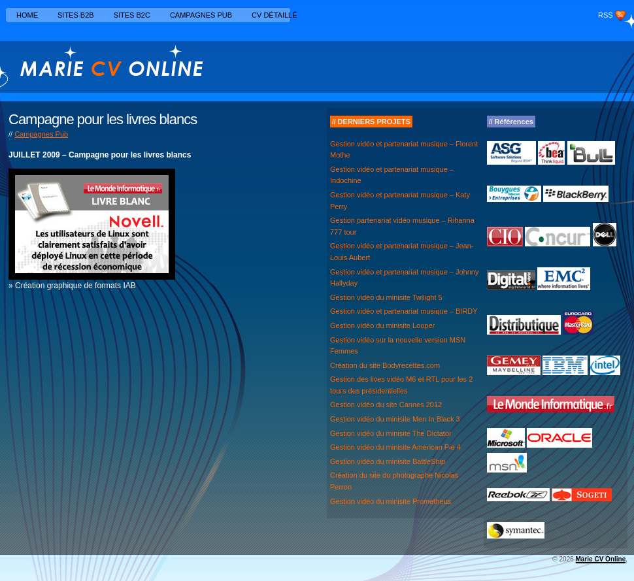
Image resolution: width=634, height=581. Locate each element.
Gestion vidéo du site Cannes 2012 (386, 404)
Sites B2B (76, 15)
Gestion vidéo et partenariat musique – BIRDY (404, 311)
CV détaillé (274, 15)
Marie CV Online (601, 559)
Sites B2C (132, 15)
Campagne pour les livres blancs (102, 119)
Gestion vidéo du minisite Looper (382, 325)
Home (27, 15)
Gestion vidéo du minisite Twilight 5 (386, 297)
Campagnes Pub (201, 15)
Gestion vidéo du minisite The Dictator (391, 433)
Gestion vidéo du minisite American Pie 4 (395, 447)
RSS (605, 15)
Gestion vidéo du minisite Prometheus (390, 501)
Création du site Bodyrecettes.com (385, 365)
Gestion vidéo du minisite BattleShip (387, 461)
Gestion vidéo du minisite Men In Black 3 (395, 419)
